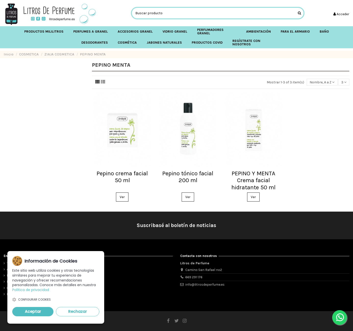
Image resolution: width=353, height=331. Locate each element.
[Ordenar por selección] (322, 82)
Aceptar (33, 311)
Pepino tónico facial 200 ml (187, 177)
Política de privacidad (30, 289)
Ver (122, 197)
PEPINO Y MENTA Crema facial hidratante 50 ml (253, 180)
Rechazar (77, 311)
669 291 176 (193, 277)
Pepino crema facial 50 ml (122, 177)
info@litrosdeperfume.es (205, 284)
